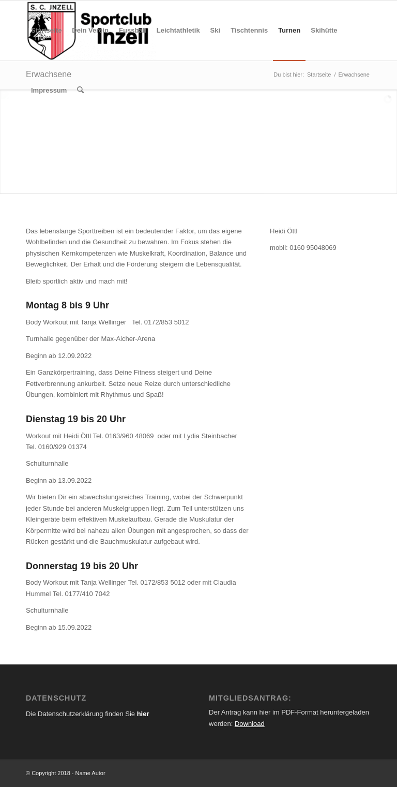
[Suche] (80, 91)
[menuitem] (46, 31)
